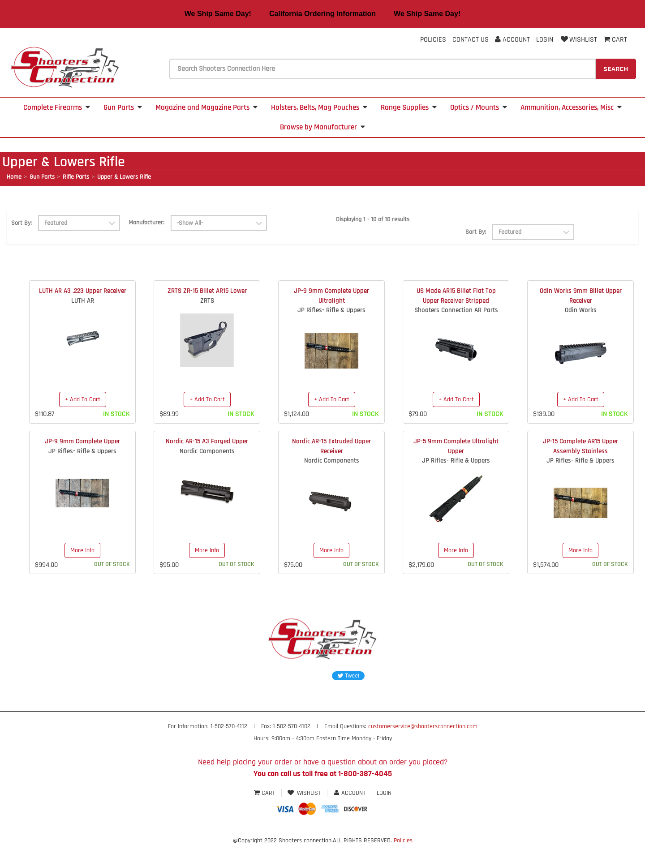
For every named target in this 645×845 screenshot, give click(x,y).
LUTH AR (82, 300)
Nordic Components (207, 451)
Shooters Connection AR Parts (456, 310)
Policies (433, 39)
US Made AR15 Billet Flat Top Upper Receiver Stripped (456, 296)
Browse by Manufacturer (322, 127)
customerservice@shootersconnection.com (422, 726)
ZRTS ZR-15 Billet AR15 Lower (207, 291)
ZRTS (207, 300)
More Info (82, 550)
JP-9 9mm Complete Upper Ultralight (331, 296)
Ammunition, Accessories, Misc (571, 107)
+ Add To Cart (82, 399)
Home (14, 177)
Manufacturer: (146, 223)
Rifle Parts (76, 177)
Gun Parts (122, 107)
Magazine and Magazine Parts (206, 107)
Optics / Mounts (478, 107)
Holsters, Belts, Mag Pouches (319, 107)
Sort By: (21, 223)
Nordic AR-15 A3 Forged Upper (207, 441)
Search (615, 68)
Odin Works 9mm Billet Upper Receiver (581, 296)
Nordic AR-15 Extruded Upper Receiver (331, 446)
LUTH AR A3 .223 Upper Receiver (82, 291)
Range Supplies (409, 107)
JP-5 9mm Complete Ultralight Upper (456, 446)
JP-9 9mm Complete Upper (82, 441)
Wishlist (578, 39)
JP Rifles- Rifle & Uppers (331, 310)
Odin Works (581, 310)
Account (512, 39)
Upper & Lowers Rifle (124, 177)
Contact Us (470, 39)
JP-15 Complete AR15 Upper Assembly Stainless (580, 446)
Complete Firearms (56, 107)
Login (544, 39)
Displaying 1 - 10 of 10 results (372, 219)
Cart (265, 793)
